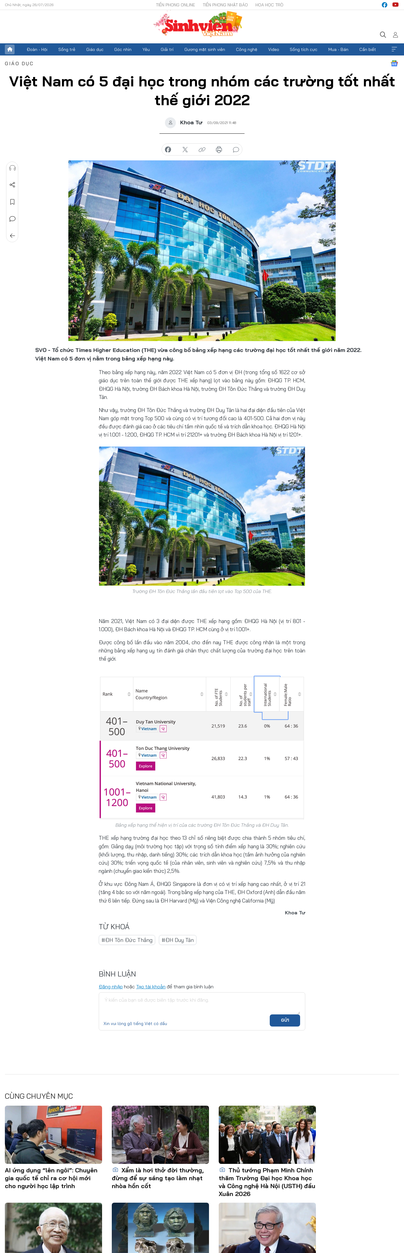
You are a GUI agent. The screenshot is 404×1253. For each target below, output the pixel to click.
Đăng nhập (111, 986)
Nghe (12, 168)
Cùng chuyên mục (39, 1096)
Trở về (12, 236)
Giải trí (167, 49)
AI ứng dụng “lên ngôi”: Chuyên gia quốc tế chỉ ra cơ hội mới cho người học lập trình (51, 1178)
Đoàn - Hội (37, 49)
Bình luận (12, 219)
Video (273, 49)
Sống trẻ (66, 49)
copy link (202, 149)
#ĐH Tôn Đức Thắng (126, 939)
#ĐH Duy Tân (178, 939)
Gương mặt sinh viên (204, 49)
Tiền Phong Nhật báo (225, 5)
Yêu (146, 49)
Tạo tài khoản (151, 986)
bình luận (236, 149)
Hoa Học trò (269, 5)
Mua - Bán (338, 49)
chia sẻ (168, 149)
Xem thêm (394, 49)
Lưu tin (12, 202)
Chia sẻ (12, 185)
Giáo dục (95, 49)
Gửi (285, 1020)
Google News (394, 63)
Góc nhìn (123, 49)
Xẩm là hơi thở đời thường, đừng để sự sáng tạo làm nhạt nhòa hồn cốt (158, 1178)
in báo (219, 149)
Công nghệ (246, 49)
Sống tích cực (303, 49)
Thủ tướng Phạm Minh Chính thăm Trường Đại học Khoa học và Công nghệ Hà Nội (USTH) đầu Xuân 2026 (267, 1182)
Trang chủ (10, 49)
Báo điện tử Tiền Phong (202, 24)
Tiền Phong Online (175, 5)
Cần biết (367, 49)
